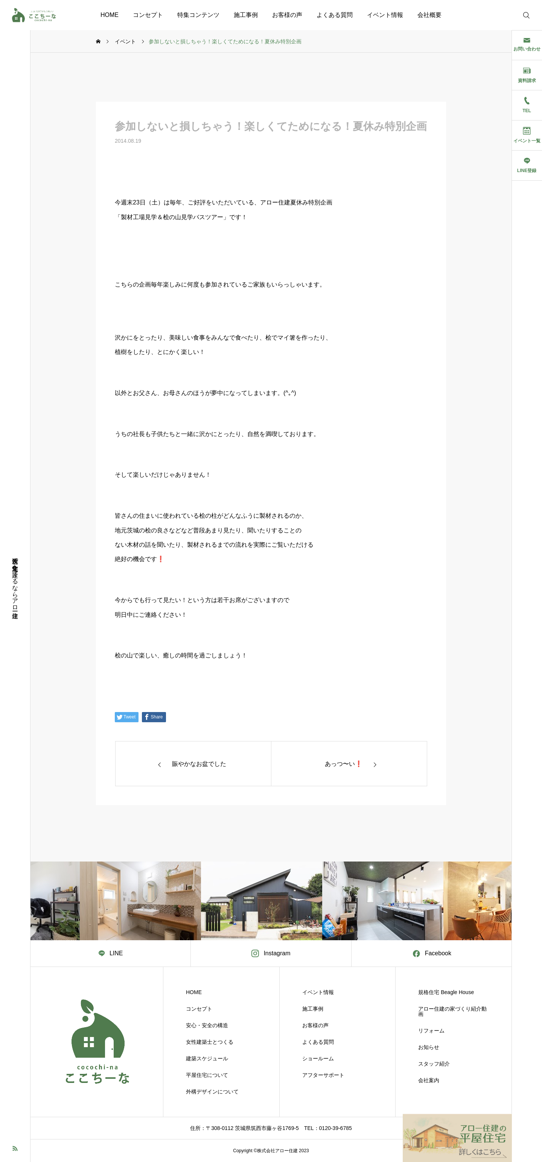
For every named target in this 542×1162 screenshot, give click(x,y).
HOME (109, 15)
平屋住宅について (207, 1075)
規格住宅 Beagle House (446, 992)
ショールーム (318, 1058)
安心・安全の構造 (207, 1025)
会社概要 (429, 15)
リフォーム (431, 1030)
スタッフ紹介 (434, 1063)
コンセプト (148, 15)
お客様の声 (287, 15)
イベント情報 (385, 15)
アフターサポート (323, 1075)
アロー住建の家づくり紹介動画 (452, 1011)
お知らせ (428, 1047)
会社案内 (428, 1080)
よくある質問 (335, 15)
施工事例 (246, 15)
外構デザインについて (212, 1091)
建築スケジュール (207, 1058)
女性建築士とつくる (209, 1042)
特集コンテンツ (198, 15)
